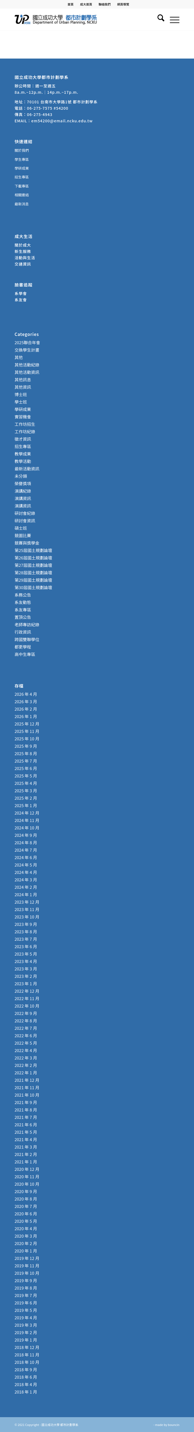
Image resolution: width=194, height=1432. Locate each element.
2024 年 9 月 (26, 835)
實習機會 (23, 417)
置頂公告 (23, 617)
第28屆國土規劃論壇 (33, 572)
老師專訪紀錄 (27, 624)
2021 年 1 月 (26, 1162)
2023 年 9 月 (26, 924)
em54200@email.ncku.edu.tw (62, 120)
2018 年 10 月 (27, 1362)
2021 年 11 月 (27, 1087)
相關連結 (22, 194)
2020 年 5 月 (26, 1221)
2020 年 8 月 (26, 1199)
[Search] (158, 20)
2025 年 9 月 (26, 746)
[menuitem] (71, 4)
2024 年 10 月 (27, 827)
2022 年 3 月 (26, 1058)
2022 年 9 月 (26, 1013)
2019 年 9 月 (26, 1280)
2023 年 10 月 (27, 917)
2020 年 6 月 (26, 1213)
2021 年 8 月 (26, 1110)
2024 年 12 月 (27, 813)
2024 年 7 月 (26, 850)
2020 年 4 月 (26, 1228)
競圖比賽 (23, 535)
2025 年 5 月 (26, 776)
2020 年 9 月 (26, 1191)
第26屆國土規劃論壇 (33, 558)
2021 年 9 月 (26, 1102)
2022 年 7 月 (26, 1028)
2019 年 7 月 (26, 1295)
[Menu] (171, 20)
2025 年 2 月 (26, 798)
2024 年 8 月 (26, 842)
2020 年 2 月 (26, 1243)
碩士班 (21, 528)
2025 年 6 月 (26, 768)
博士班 (21, 394)
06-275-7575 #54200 (47, 108)
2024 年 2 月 (26, 887)
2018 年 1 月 (26, 1392)
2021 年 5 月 (26, 1132)
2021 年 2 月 (26, 1154)
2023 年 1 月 (26, 983)
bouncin (173, 1424)
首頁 (71, 4)
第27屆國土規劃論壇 (33, 565)
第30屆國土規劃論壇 (33, 587)
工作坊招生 (25, 424)
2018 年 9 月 (26, 1369)
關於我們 (22, 150)
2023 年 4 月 (26, 961)
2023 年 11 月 (27, 909)
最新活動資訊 (27, 468)
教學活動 (23, 461)
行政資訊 (23, 632)
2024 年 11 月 (27, 820)
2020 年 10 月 (27, 1184)
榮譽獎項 (23, 483)
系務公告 (23, 595)
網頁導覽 (123, 4)
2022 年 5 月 (26, 1043)
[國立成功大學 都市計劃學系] (80, 20)
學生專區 (22, 159)
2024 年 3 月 (26, 879)
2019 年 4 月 (26, 1317)
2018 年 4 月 (26, 1384)
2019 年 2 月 (26, 1332)
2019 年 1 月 (26, 1340)
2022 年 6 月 (26, 1035)
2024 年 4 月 (26, 872)
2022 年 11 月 (27, 998)
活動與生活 (25, 257)
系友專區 (23, 609)
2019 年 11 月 (27, 1265)
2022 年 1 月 (26, 1072)
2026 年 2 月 (26, 709)
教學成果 (23, 454)
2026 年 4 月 (26, 694)
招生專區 (22, 177)
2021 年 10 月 (27, 1095)
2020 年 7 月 (26, 1206)
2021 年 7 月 (26, 1117)
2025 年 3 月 (26, 790)
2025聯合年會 (27, 342)
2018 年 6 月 (26, 1377)
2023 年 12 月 (27, 902)
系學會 (21, 293)
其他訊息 (23, 379)
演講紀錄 (23, 491)
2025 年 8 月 (26, 753)
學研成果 (22, 168)
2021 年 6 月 (26, 1124)
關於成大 (23, 245)
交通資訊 (23, 264)
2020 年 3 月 (26, 1236)
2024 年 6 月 (26, 857)
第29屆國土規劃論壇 (33, 580)
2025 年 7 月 (26, 761)
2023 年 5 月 (26, 954)
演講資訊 (23, 498)
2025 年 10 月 (27, 738)
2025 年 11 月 (27, 731)
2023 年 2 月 (26, 976)
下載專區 (22, 186)
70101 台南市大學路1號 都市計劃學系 (62, 101)
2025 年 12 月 (27, 724)
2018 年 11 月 (27, 1354)
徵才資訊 (23, 439)
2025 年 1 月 (26, 805)
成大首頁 (86, 4)
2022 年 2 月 (26, 1065)
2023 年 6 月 (26, 946)
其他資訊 (23, 387)
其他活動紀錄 (27, 365)
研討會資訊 (25, 520)
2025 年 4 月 (26, 783)
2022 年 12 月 (27, 991)
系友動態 (23, 602)
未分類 (21, 476)
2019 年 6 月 (26, 1303)
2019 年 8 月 (26, 1288)
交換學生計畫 (27, 350)
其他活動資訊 (27, 372)
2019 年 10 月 (27, 1273)
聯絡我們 (105, 4)
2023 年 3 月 (26, 969)
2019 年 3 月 (26, 1325)
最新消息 (22, 203)
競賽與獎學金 (27, 543)
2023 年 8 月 (26, 931)
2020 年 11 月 (27, 1176)
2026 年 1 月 (26, 716)
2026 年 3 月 (26, 701)
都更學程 (23, 647)
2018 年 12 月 (27, 1347)
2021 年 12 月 (27, 1080)
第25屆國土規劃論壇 (33, 550)
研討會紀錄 (25, 513)
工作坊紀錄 (25, 431)
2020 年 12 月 (27, 1169)
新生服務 (23, 251)
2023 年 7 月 (26, 939)
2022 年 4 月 (26, 1050)
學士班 (21, 402)
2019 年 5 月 (26, 1310)
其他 (19, 357)
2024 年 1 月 (26, 894)
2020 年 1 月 (26, 1251)
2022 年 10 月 (27, 1006)
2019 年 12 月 (27, 1258)
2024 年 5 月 (26, 865)
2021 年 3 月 (26, 1147)
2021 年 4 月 (26, 1139)
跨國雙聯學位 (27, 639)
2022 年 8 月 (26, 1020)
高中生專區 (25, 654)
